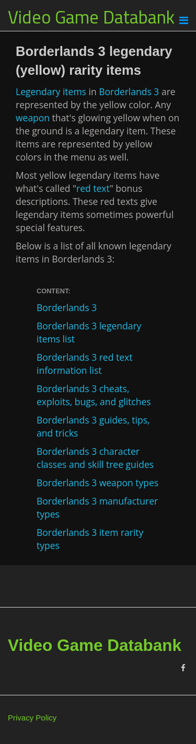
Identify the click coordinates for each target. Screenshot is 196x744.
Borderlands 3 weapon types (97, 482)
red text (93, 188)
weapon (33, 117)
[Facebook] (183, 667)
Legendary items (51, 91)
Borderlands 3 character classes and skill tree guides (95, 458)
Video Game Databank (91, 16)
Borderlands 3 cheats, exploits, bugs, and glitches (94, 395)
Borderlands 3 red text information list (84, 363)
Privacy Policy (32, 717)
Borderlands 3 (129, 91)
